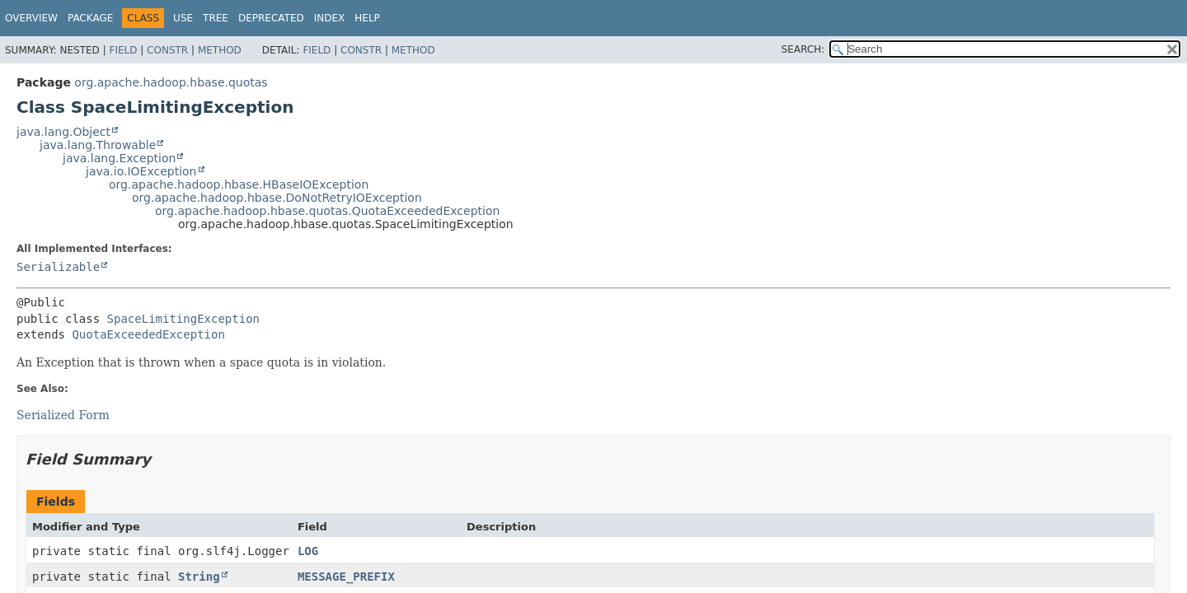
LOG (308, 551)
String (199, 576)
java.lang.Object (63, 131)
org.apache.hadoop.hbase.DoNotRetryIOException (277, 197)
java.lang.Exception (119, 158)
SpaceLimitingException (183, 318)
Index (329, 18)
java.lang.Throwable (98, 145)
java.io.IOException (141, 171)
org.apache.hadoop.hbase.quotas (170, 82)
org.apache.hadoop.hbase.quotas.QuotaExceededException (327, 210)
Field (123, 50)
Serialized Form (63, 415)
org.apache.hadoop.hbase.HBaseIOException (238, 184)
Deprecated (271, 18)
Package (90, 18)
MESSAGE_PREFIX (346, 576)
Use (183, 18)
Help (367, 18)
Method (220, 50)
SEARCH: (803, 49)
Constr (167, 50)
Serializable (58, 266)
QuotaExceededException (148, 334)
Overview (31, 18)
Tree (215, 18)
